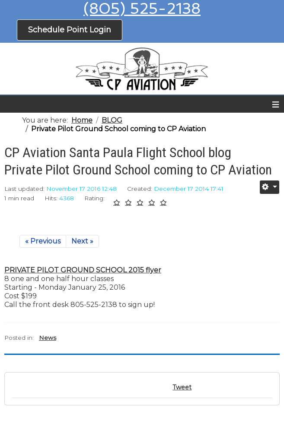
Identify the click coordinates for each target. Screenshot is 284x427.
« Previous (43, 241)
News (47, 337)
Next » (82, 241)
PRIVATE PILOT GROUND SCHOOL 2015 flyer (82, 270)
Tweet (181, 387)
